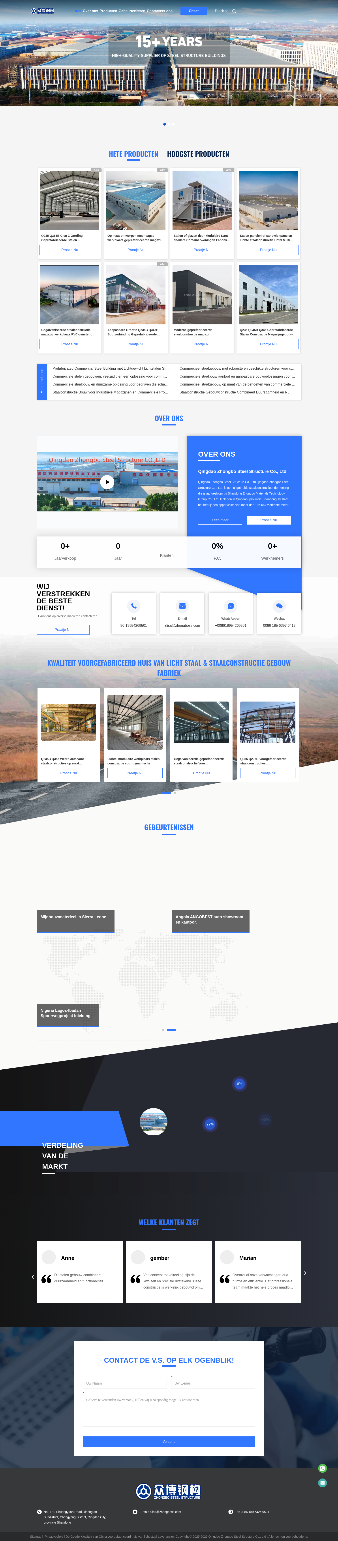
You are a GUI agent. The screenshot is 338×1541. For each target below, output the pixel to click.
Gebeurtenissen (132, 11)
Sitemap (35, 1536)
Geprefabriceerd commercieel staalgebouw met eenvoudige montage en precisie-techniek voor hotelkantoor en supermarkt (246, 384)
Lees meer (220, 520)
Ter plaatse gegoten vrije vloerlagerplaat (84, 376)
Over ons (90, 11)
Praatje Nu (69, 250)
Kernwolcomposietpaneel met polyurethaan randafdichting (230, 368)
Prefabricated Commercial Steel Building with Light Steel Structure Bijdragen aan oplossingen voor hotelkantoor (113, 384)
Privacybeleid (54, 1536)
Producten (108, 11)
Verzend (169, 1441)
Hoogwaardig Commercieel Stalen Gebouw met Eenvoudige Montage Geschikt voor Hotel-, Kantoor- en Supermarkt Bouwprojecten (246, 392)
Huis (77, 11)
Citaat (194, 11)
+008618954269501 (231, 625)
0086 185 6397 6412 (279, 625)
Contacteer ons (160, 11)
